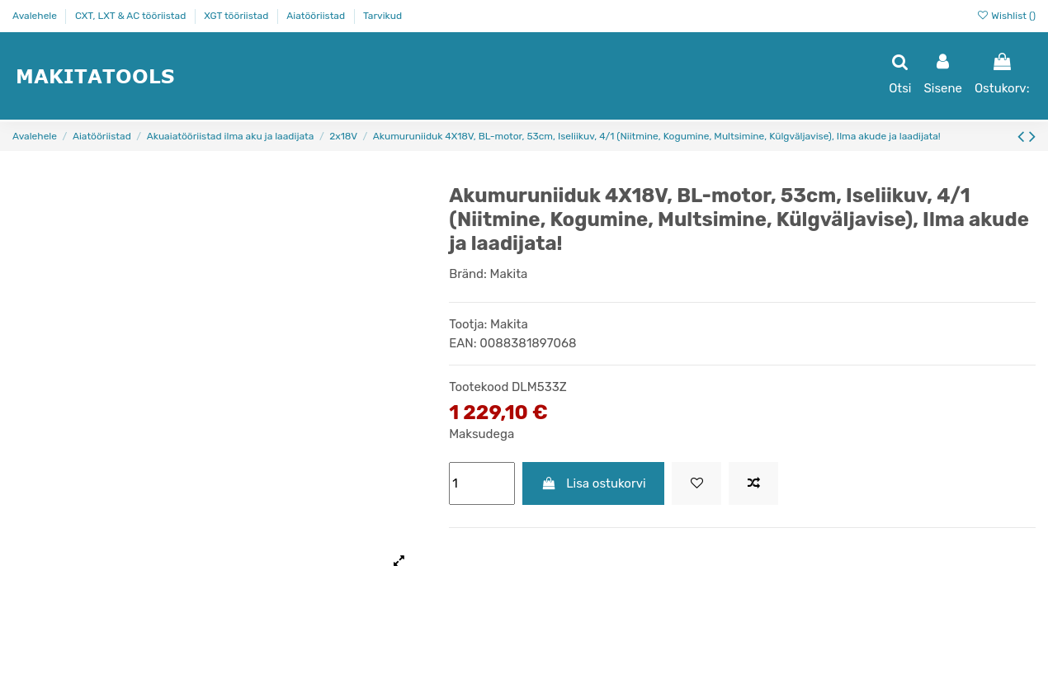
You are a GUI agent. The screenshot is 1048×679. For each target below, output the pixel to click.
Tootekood (478, 387)
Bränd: (468, 273)
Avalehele (35, 15)
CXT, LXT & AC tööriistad (131, 15)
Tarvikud (382, 15)
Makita (509, 273)
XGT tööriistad (237, 15)
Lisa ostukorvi (593, 483)
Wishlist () (1006, 15)
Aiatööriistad (316, 15)
